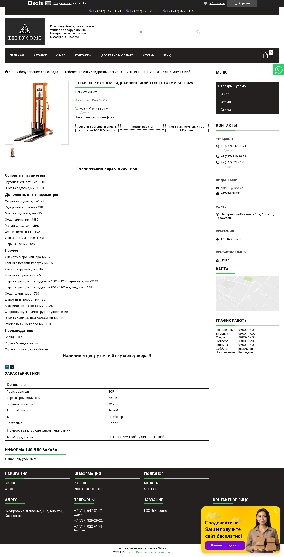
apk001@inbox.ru (232, 188)
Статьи (149, 55)
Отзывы (227, 102)
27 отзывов (217, 3)
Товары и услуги (233, 86)
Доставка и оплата (117, 55)
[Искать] (198, 32)
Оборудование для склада (37, 72)
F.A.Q (167, 55)
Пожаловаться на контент (153, 552)
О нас (60, 55)
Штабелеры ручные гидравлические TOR (94, 72)
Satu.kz (163, 548)
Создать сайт (63, 3)
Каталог (40, 55)
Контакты (83, 55)
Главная (17, 55)
